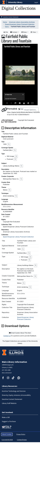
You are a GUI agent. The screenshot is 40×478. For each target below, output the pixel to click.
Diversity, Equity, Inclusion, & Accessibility (16, 395)
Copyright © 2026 (7, 440)
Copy (21, 109)
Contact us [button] (7, 336)
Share (24, 32)
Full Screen (32, 103)
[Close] (23, 94)
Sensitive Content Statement (10, 17)
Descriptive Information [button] (18, 128)
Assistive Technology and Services (14, 391)
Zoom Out (11, 103)
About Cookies (7, 434)
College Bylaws (22, 440)
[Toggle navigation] (4, 13)
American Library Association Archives (22, 22)
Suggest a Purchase (9, 421)
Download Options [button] (15, 326)
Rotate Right (15, 103)
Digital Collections (18, 8)
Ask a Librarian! (7, 373)
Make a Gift (6, 417)
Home (5, 22)
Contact (14, 32)
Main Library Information (14, 362)
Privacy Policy (20, 434)
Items (7, 26)
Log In (36, 2)
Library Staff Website (9, 403)
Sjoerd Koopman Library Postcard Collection (19, 24)
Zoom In (7, 103)
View (33, 32)
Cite (6, 32)
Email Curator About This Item (20, 333)
